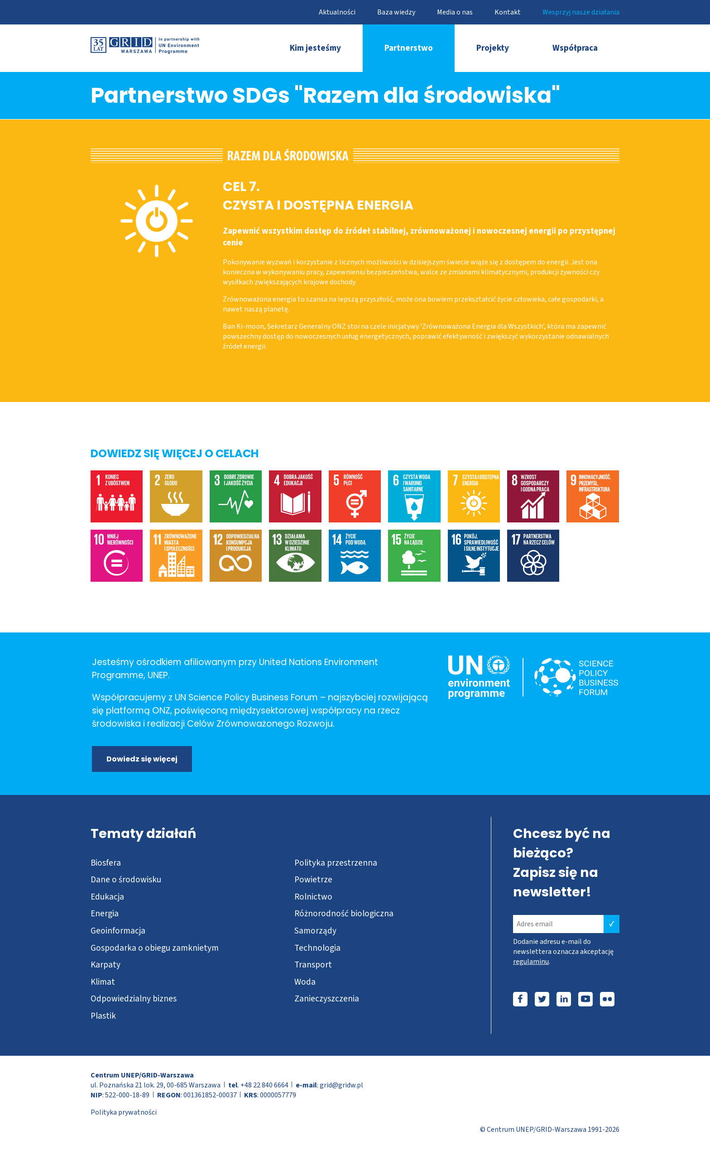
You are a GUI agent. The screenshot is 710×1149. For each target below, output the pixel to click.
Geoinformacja (118, 930)
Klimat (103, 982)
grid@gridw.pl (341, 1085)
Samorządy (315, 930)
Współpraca (575, 48)
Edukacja (107, 896)
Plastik (103, 1016)
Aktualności (337, 12)
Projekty (492, 48)
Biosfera (106, 863)
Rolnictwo (313, 896)
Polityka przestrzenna (335, 863)
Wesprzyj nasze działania (580, 12)
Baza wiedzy (396, 12)
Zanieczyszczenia (326, 998)
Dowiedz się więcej (142, 759)
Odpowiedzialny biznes (134, 998)
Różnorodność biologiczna (343, 913)
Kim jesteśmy (315, 48)
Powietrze (313, 879)
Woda (305, 982)
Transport (313, 964)
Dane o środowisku (126, 879)
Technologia (317, 948)
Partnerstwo (408, 48)
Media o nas (455, 12)
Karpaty (105, 964)
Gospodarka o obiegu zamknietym (155, 948)
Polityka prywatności (124, 1112)
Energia (105, 913)
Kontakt (507, 12)
